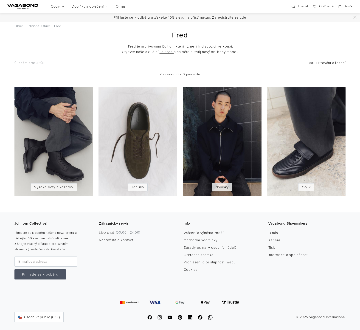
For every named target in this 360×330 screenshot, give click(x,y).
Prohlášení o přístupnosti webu (210, 262)
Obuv (306, 187)
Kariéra (274, 240)
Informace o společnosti (288, 254)
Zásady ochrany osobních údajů (210, 247)
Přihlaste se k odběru (40, 274)
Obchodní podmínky (200, 240)
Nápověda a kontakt (116, 240)
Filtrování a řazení (327, 63)
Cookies (191, 269)
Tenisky (138, 187)
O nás (273, 232)
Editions (167, 51)
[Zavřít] (355, 17)
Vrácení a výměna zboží (203, 232)
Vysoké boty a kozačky (53, 187)
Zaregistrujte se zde (229, 17)
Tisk (271, 247)
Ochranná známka (199, 254)
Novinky (222, 187)
